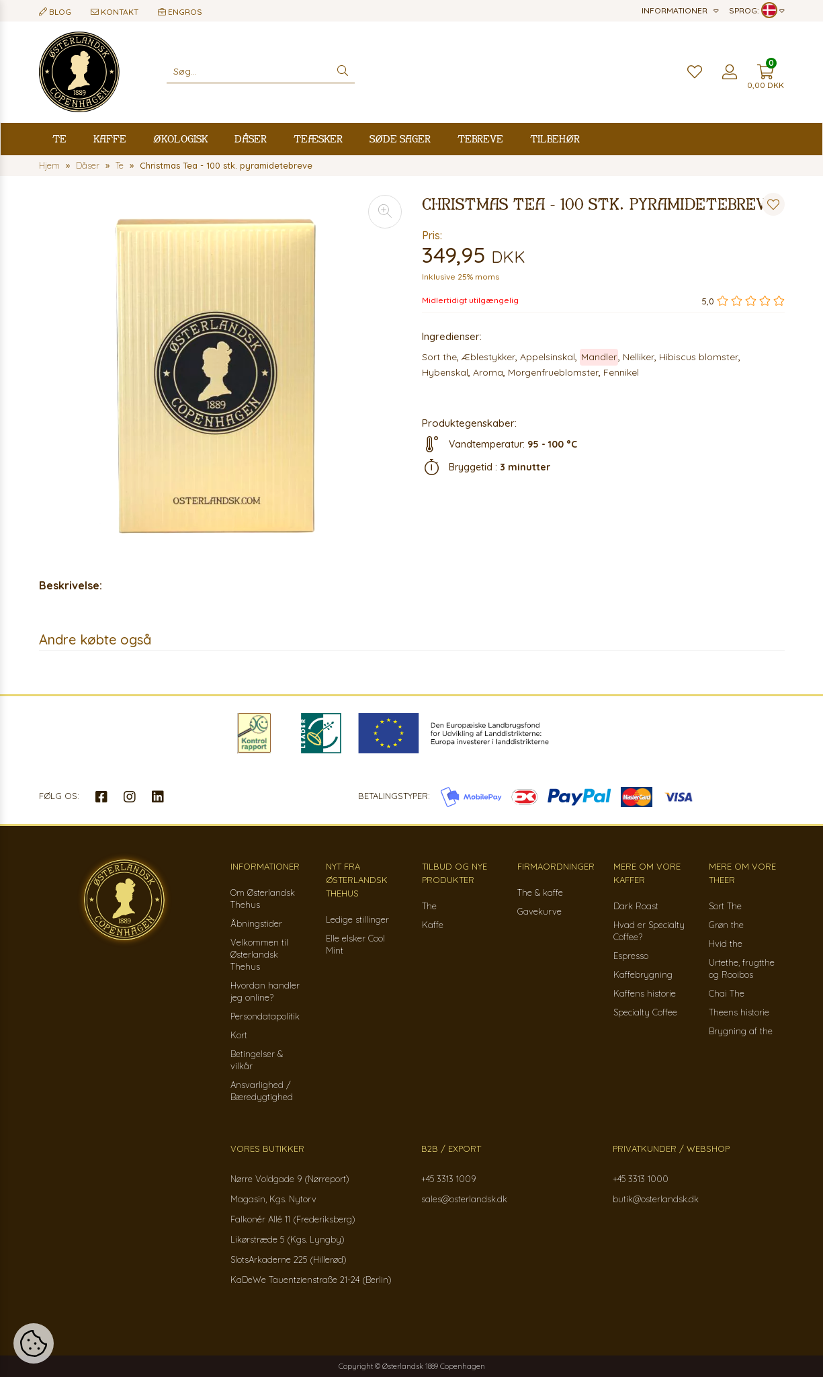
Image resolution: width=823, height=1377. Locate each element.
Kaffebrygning (643, 974)
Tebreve (480, 138)
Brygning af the (741, 1031)
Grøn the (726, 924)
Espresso (630, 955)
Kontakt (114, 12)
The (429, 906)
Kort (238, 1035)
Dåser (250, 138)
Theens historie (739, 1012)
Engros (180, 12)
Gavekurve (539, 911)
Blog (55, 12)
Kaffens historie (644, 993)
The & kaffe (540, 892)
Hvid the (725, 943)
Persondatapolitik (265, 1016)
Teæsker (318, 138)
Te (59, 138)
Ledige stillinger (357, 919)
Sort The (725, 906)
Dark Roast (635, 906)
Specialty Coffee (645, 1012)
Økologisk (180, 138)
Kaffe (109, 138)
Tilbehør (555, 138)
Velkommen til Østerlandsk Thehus (259, 954)
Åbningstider (256, 923)
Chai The (726, 993)
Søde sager (400, 138)
